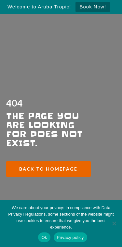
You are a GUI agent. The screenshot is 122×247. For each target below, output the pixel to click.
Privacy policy (70, 237)
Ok (44, 237)
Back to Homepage (48, 169)
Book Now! (92, 6)
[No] (114, 223)
